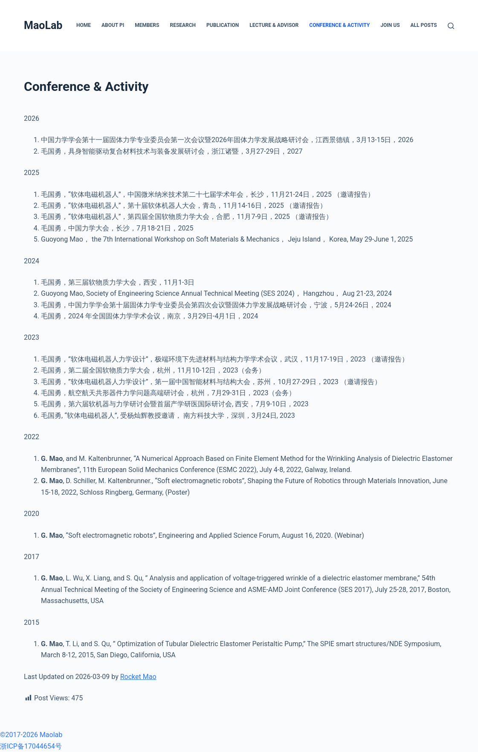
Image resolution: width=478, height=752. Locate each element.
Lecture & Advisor (273, 25)
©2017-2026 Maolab (31, 735)
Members (147, 25)
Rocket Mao (138, 677)
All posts (424, 25)
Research (183, 25)
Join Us (390, 25)
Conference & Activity (339, 25)
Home (83, 25)
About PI (112, 25)
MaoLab (43, 25)
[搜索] (451, 26)
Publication (222, 25)
